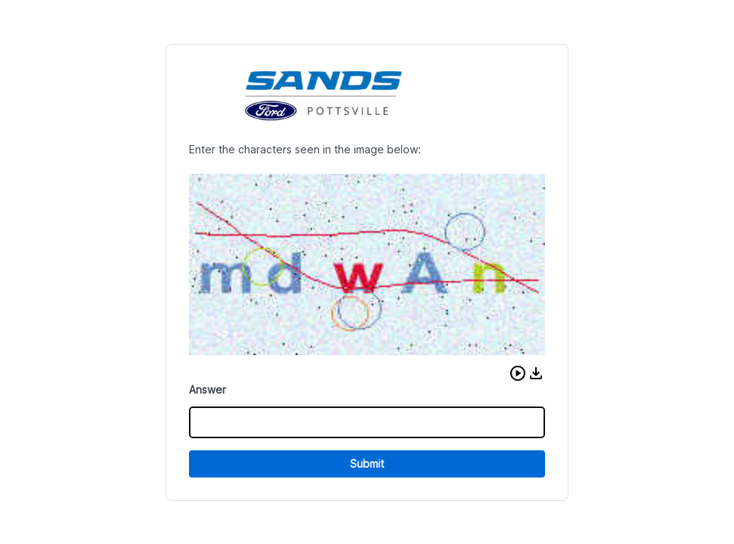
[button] (512, 373)
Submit (367, 463)
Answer (213, 389)
